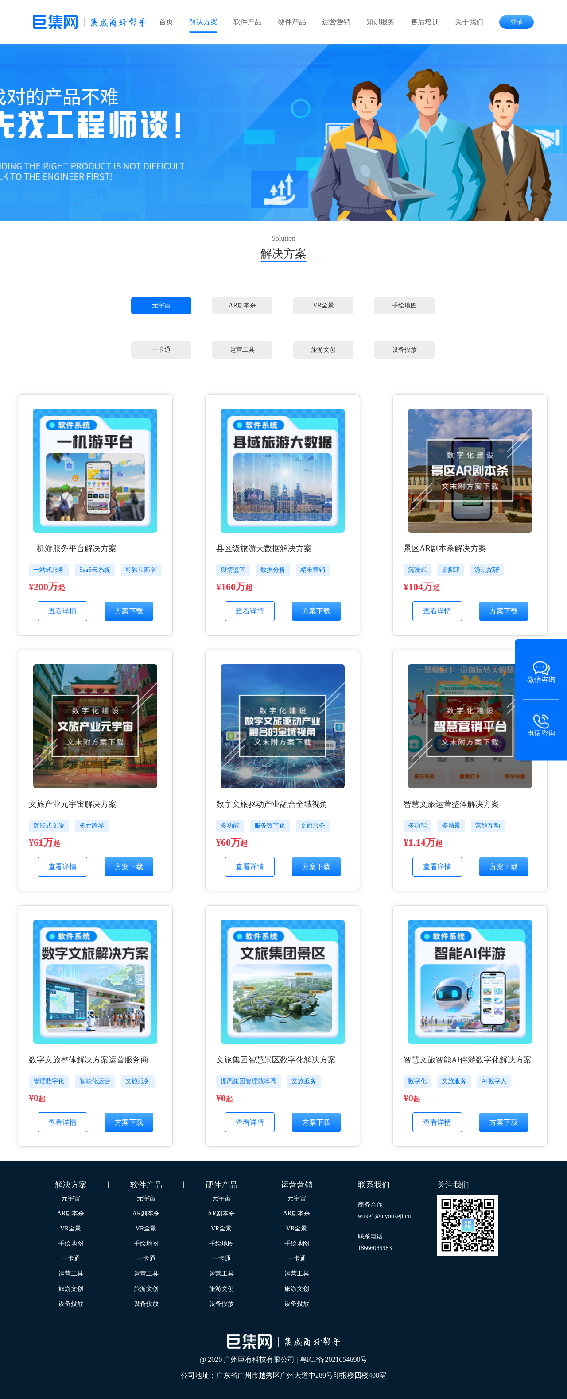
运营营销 (336, 22)
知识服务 (380, 22)
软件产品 (247, 22)
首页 (166, 22)
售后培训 (425, 22)
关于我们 (469, 22)
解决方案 (203, 22)
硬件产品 (292, 22)
